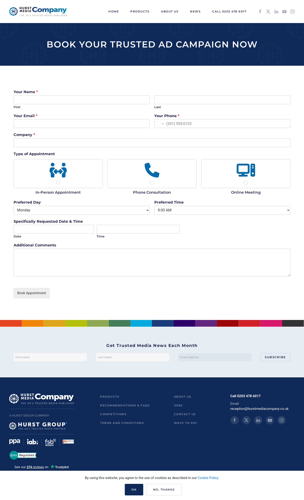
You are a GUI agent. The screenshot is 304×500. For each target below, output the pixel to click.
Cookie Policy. (208, 478)
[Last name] (132, 357)
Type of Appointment (34, 154)
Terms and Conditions (122, 423)
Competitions (113, 414)
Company (24, 135)
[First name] (50, 357)
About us (182, 396)
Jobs (178, 405)
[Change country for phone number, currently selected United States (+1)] (159, 123)
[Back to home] (38, 11)
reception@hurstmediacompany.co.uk (259, 409)
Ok (134, 489)
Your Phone (166, 116)
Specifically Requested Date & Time (48, 221)
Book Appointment (31, 293)
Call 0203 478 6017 (229, 11)
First (17, 107)
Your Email (25, 116)
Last (157, 107)
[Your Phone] (222, 123)
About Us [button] (170, 11)
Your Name (26, 92)
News (195, 11)
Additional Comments (35, 245)
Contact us (185, 414)
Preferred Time (169, 202)
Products (109, 396)
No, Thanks (164, 489)
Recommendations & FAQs (125, 405)
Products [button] (139, 11)
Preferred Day (27, 202)
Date (17, 236)
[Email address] (214, 357)
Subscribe (275, 357)
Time (100, 236)
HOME (113, 11)
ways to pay (185, 423)
